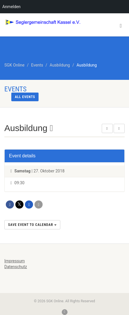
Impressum (14, 261)
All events (25, 97)
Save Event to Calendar (32, 225)
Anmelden (11, 6)
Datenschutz (15, 266)
